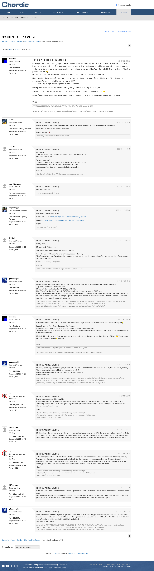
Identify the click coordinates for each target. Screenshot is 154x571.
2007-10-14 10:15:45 (123, 364)
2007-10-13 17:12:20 (123, 122)
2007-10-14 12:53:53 (123, 396)
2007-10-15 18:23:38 (123, 453)
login (10, 49)
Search (14, 18)
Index (6, 18)
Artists (38, 12)
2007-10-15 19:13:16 (123, 487)
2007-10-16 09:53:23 (123, 511)
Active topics (109, 31)
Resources (105, 12)
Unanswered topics (124, 31)
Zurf (10, 393)
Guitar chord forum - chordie (12, 41)
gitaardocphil (14, 279)
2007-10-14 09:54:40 (123, 319)
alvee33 (12, 120)
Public (58, 12)
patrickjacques (15, 184)
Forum (124, 12)
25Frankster (14, 427)
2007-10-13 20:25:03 (123, 210)
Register (25, 18)
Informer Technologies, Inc (78, 553)
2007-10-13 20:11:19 (123, 186)
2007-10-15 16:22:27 (123, 430)
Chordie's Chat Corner (32, 41)
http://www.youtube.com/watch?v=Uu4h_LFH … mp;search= (63, 220)
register (17, 49)
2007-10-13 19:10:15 (123, 149)
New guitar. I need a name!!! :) (18, 37)
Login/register (125, 5)
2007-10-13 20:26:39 (123, 240)
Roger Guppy (14, 208)
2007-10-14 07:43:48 (123, 281)
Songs (22, 12)
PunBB (56, 553)
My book (82, 12)
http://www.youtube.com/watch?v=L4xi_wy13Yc (68, 217)
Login (34, 18)
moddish (12, 59)
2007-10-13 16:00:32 (123, 61)
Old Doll (12, 147)
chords (128, 567)
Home (8, 12)
